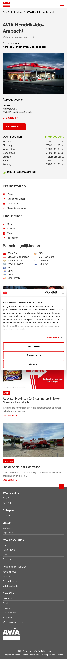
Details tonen (52, 338)
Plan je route (12, 127)
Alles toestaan (33, 346)
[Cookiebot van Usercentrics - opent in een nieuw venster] (45, 293)
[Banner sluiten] (63, 293)
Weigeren (33, 364)
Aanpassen (34, 355)
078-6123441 (11, 118)
